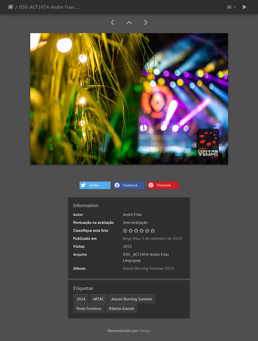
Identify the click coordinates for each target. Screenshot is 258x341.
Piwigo (145, 330)
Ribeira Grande (121, 308)
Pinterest (159, 185)
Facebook (126, 185)
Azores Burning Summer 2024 (148, 268)
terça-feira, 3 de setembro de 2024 (152, 238)
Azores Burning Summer (131, 298)
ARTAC (98, 298)
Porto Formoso (88, 308)
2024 (80, 298)
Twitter (90, 185)
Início (10, 7)
